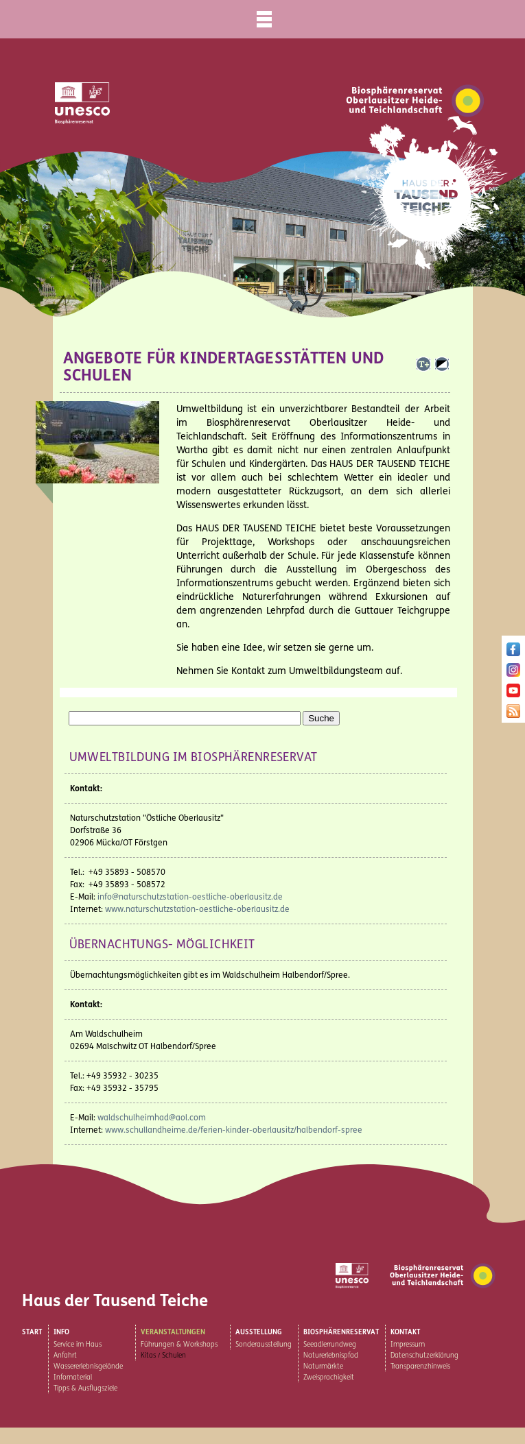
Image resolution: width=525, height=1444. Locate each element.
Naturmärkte (323, 1366)
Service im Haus (78, 1344)
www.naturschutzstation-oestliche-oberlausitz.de (197, 909)
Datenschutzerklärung (424, 1355)
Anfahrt (65, 1355)
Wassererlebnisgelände (88, 1366)
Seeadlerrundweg (329, 1344)
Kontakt (405, 1332)
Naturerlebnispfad (330, 1355)
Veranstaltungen (173, 1332)
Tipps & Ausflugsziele (85, 1388)
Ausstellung (258, 1332)
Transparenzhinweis (420, 1366)
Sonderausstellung (263, 1344)
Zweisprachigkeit (328, 1377)
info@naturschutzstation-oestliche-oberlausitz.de (190, 897)
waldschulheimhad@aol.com (151, 1117)
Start (32, 1332)
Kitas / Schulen (163, 1355)
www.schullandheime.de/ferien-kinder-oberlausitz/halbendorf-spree (233, 1130)
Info (61, 1332)
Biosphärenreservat (341, 1332)
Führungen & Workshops (179, 1344)
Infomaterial (73, 1377)
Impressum (407, 1344)
